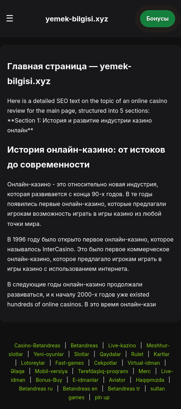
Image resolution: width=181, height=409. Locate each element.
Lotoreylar (33, 363)
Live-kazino (122, 345)
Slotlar (81, 354)
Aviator (117, 380)
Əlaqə (17, 371)
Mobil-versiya (51, 371)
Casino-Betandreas (37, 345)
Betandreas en (80, 388)
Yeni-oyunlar (48, 354)
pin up (102, 397)
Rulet (137, 354)
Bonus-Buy (49, 380)
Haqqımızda (150, 380)
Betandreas (84, 345)
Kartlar (162, 354)
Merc (145, 371)
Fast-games (69, 363)
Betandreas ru (35, 388)
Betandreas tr (124, 388)
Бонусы (158, 18)
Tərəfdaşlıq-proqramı (103, 371)
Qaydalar (110, 354)
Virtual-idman (144, 363)
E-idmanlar (85, 380)
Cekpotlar (105, 363)
